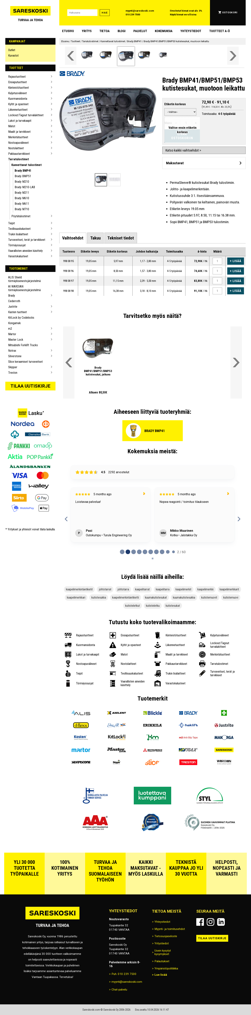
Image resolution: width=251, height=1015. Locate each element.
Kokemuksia (164, 31)
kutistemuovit (209, 597)
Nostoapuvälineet (18, 143)
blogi (121, 31)
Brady (11, 295)
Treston (12, 372)
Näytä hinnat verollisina (183, 14)
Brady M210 (22, 181)
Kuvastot (13, 55)
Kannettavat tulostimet (26, 165)
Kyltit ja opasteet (18, 104)
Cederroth (14, 301)
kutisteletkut (132, 605)
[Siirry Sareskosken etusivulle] (30, 12)
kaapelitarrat (142, 589)
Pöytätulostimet (20, 216)
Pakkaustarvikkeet (19, 154)
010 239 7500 (133, 14)
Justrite (12, 306)
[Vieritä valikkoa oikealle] (233, 56)
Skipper (12, 367)
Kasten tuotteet (17, 312)
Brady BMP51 (23, 176)
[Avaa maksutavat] (204, 163)
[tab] (72, 238)
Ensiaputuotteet (17, 82)
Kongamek (14, 323)
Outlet (11, 50)
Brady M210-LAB (25, 187)
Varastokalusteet (18, 256)
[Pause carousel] (152, 558)
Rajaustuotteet (17, 76)
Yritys (87, 31)
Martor (12, 334)
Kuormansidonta (17, 98)
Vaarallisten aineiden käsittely (25, 251)
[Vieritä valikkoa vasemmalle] (70, 56)
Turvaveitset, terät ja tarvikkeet (26, 240)
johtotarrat (105, 589)
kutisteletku (153, 605)
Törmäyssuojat (17, 245)
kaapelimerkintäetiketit (79, 589)
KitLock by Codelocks (21, 317)
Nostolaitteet (16, 148)
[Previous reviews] (66, 519)
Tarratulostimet (18, 159)
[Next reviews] (238, 519)
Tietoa (104, 31)
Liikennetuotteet (18, 109)
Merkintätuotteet (18, 137)
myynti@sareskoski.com (140, 10)
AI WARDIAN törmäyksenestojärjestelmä (24, 288)
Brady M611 (22, 203)
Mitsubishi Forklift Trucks (23, 345)
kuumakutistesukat (156, 597)
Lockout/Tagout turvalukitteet (26, 115)
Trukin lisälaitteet (18, 234)
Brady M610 (22, 198)
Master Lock (15, 339)
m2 (10, 328)
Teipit (11, 223)
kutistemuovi (230, 597)
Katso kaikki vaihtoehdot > (183, 150)
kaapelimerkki (205, 589)
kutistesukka (98, 597)
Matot (11, 126)
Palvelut (140, 31)
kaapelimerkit (183, 589)
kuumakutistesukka (184, 597)
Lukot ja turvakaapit (19, 120)
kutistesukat (173, 605)
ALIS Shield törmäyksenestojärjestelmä (24, 279)
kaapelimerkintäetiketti (125, 597)
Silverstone (14, 356)
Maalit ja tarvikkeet (19, 131)
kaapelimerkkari (76, 597)
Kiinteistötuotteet (18, 87)
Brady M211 (22, 192)
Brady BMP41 (23, 170)
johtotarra (123, 589)
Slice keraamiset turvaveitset (25, 361)
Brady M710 (22, 209)
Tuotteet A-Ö (219, 31)
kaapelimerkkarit (229, 589)
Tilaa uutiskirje (30, 386)
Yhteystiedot (191, 31)
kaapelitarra (162, 589)
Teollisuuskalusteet (19, 229)
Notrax (12, 350)
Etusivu (68, 31)
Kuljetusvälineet (17, 93)
